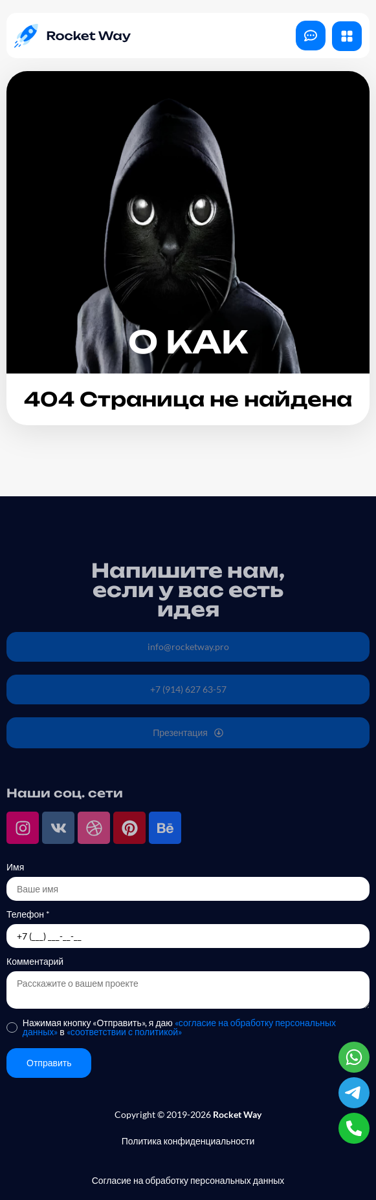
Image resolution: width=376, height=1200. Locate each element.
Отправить (49, 1062)
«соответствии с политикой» (124, 1031)
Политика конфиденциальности (188, 1140)
